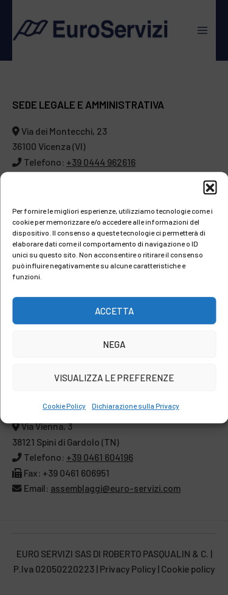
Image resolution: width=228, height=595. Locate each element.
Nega (114, 344)
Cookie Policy (64, 405)
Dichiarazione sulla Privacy (135, 405)
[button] (210, 187)
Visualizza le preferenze (114, 377)
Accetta (114, 310)
